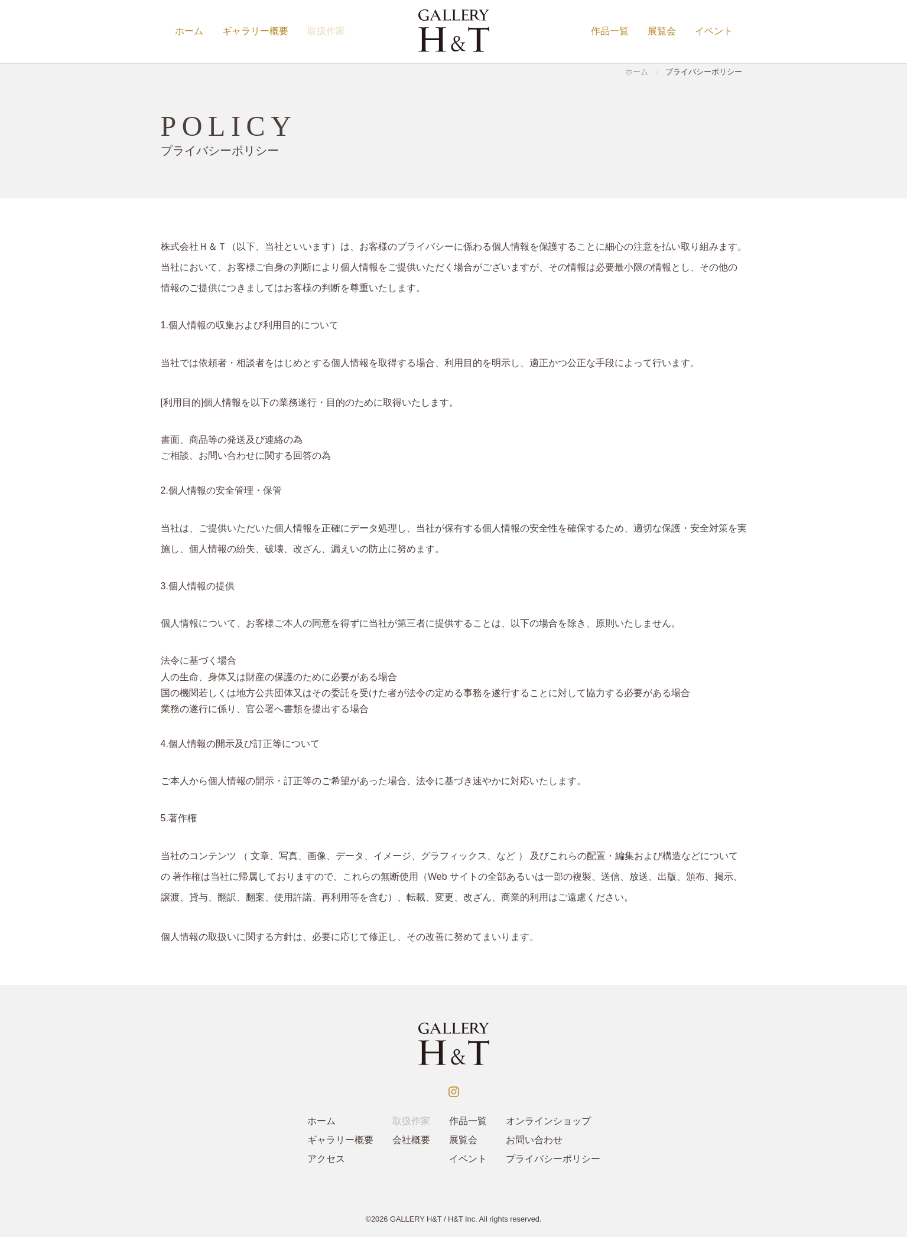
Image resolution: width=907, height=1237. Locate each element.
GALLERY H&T (416, 1219)
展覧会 (662, 31)
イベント (714, 31)
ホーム (189, 31)
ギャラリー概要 (255, 31)
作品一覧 (610, 31)
